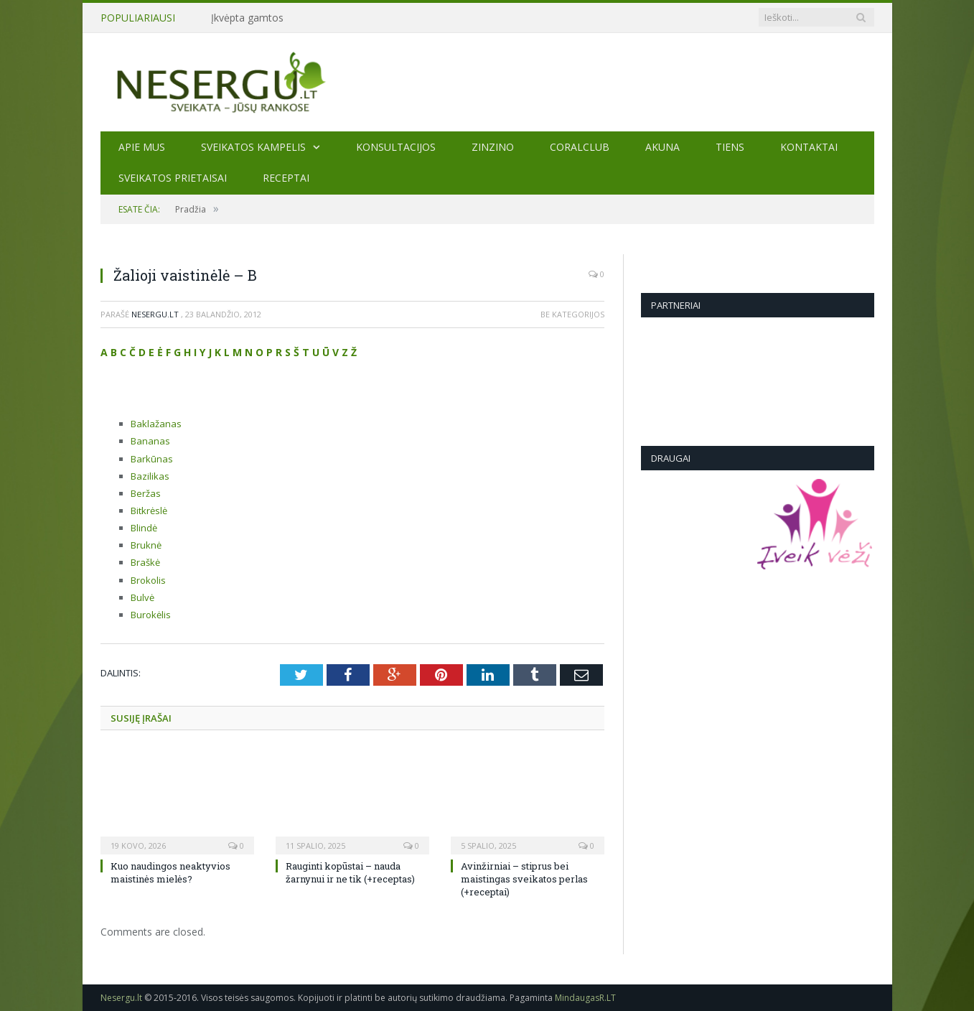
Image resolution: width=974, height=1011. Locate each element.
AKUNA (662, 147)
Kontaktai (809, 147)
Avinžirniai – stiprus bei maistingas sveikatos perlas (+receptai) (524, 878)
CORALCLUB (579, 147)
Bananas (150, 440)
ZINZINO (493, 147)
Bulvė (142, 597)
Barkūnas (152, 458)
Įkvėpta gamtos (247, 17)
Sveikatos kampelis (253, 147)
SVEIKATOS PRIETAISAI (172, 178)
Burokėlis (151, 614)
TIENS (730, 147)
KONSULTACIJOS (396, 147)
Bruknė (146, 545)
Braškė (145, 562)
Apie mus (141, 147)
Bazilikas (150, 476)
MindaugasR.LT (585, 998)
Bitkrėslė (149, 510)
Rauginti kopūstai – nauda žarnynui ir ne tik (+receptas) (350, 872)
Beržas (146, 493)
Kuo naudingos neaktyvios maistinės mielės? (170, 872)
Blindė (144, 527)
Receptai (286, 178)
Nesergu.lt (155, 314)
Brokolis (148, 580)
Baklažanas (156, 423)
